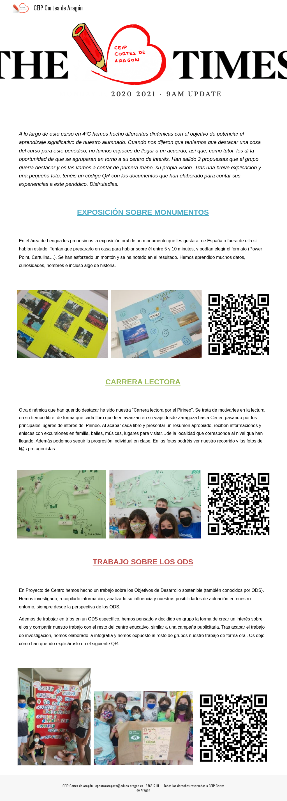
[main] (143, 159)
